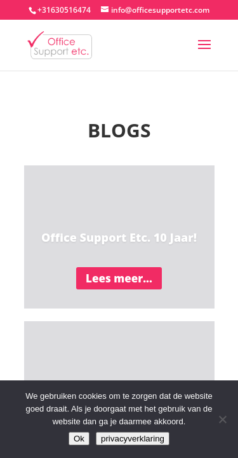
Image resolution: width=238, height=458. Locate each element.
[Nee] (222, 419)
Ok (79, 438)
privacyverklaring (132, 438)
